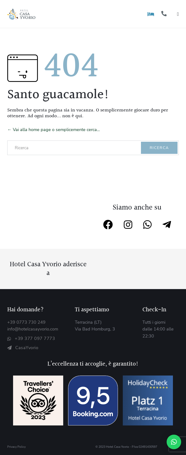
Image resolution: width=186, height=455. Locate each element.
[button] (174, 442)
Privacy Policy (16, 447)
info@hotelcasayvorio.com (32, 329)
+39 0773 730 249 (26, 322)
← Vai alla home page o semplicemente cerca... (53, 130)
